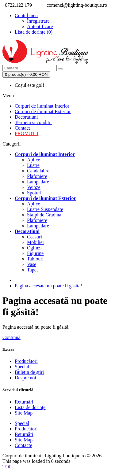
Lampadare (38, 181)
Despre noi (25, 377)
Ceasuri (34, 236)
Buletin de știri (29, 372)
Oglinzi (34, 247)
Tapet (32, 269)
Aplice (33, 159)
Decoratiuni (26, 117)
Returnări (24, 401)
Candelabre (38, 170)
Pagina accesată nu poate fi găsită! (48, 285)
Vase (31, 264)
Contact (22, 128)
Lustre (33, 165)
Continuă (11, 337)
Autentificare (40, 26)
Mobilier (35, 242)
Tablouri (35, 258)
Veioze (33, 187)
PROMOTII (26, 133)
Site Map (24, 412)
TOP (7, 466)
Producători (26, 361)
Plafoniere (37, 176)
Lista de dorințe (30, 407)
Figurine (35, 253)
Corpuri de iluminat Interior (42, 106)
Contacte (23, 445)
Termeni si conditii (33, 122)
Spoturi (34, 192)
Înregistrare (38, 21)
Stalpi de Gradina (44, 214)
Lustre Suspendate (45, 209)
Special (22, 366)
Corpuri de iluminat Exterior (43, 111)
